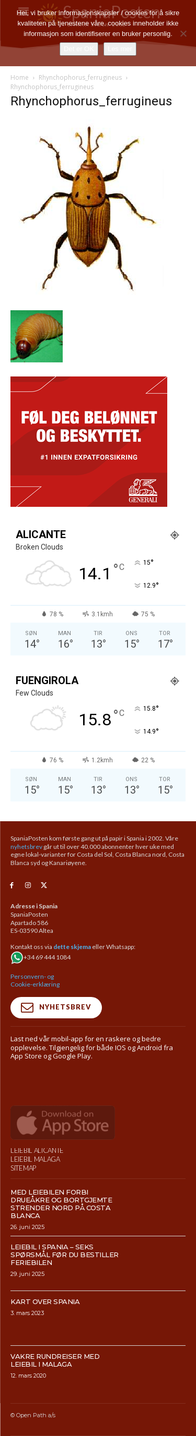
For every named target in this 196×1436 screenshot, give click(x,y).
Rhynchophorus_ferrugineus (80, 77)
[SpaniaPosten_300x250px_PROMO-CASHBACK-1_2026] (88, 504)
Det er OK (79, 49)
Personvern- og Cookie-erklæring (35, 980)
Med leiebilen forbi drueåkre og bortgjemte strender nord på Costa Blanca (61, 1248)
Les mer (120, 49)
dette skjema (72, 947)
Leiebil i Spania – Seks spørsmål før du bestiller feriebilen (64, 1299)
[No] (183, 33)
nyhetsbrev (26, 846)
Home (19, 77)
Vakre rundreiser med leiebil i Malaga (54, 1405)
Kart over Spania (44, 1346)
